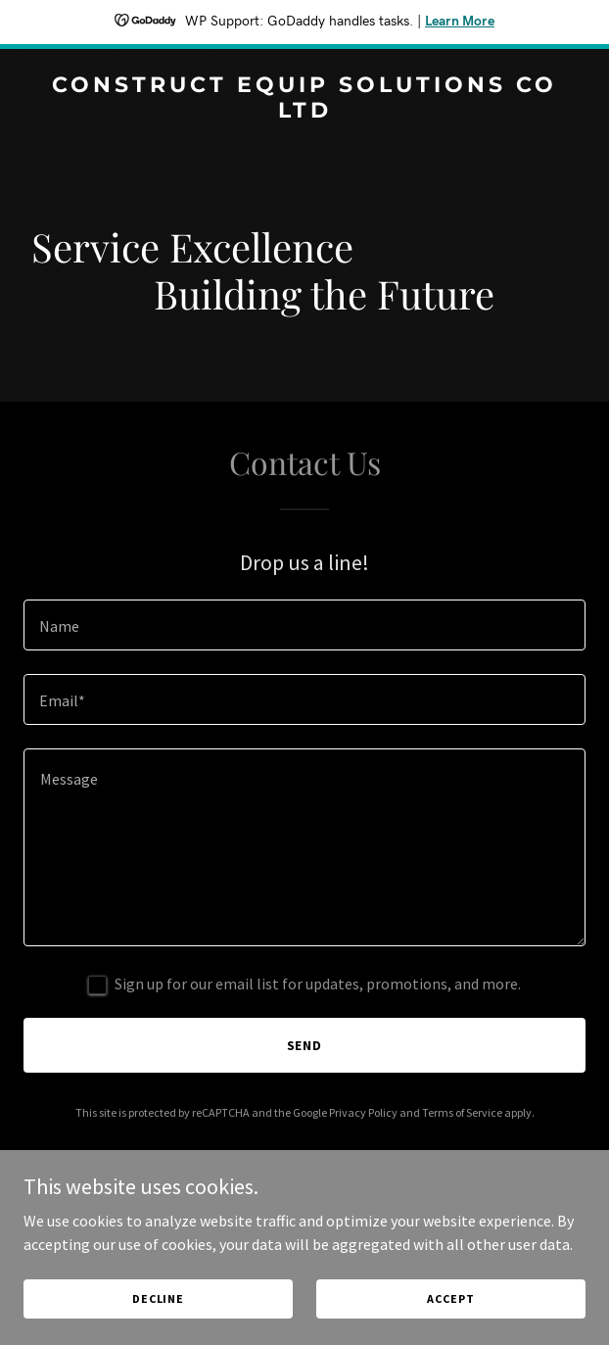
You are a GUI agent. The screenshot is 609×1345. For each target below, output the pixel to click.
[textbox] (304, 625)
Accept (450, 1298)
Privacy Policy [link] (363, 1112)
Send (305, 1045)
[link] (304, 111)
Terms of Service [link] (462, 1112)
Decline (158, 1298)
